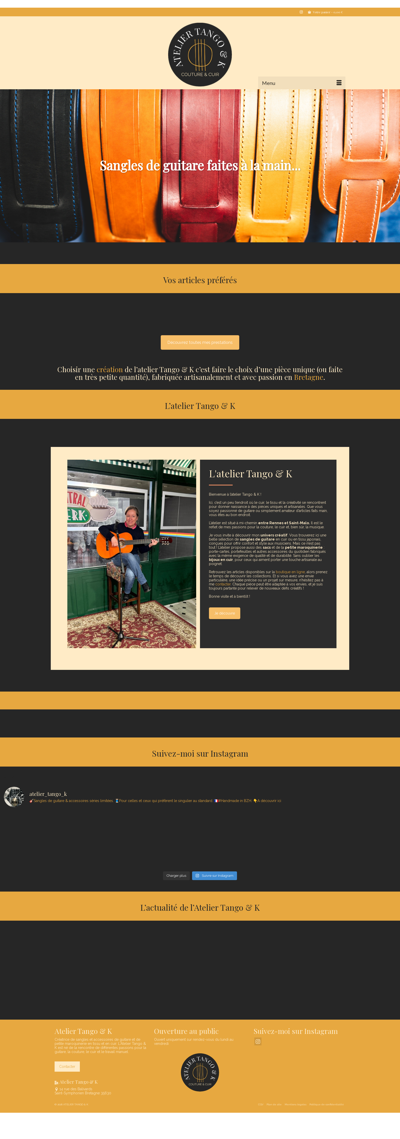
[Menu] (301, 83)
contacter (223, 584)
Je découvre (224, 613)
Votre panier (325, 12)
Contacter (67, 1067)
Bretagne (308, 377)
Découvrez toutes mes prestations (200, 342)
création (110, 369)
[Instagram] (257, 1041)
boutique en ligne (290, 572)
